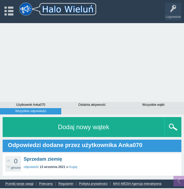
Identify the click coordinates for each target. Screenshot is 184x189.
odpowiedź (31, 167)
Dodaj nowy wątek (83, 126)
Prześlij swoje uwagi (19, 184)
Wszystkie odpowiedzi (30, 111)
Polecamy (46, 184)
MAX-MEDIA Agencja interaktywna (137, 184)
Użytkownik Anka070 (30, 105)
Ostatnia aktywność (92, 105)
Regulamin (65, 184)
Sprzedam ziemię (43, 159)
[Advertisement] (92, 62)
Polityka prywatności (93, 184)
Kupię (73, 167)
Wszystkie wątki (153, 105)
